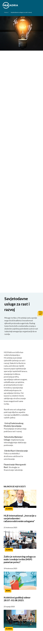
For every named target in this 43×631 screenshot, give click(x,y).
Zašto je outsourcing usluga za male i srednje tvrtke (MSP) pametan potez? (19, 559)
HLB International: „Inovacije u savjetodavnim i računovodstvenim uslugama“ (20, 518)
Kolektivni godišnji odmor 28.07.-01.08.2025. (17, 599)
